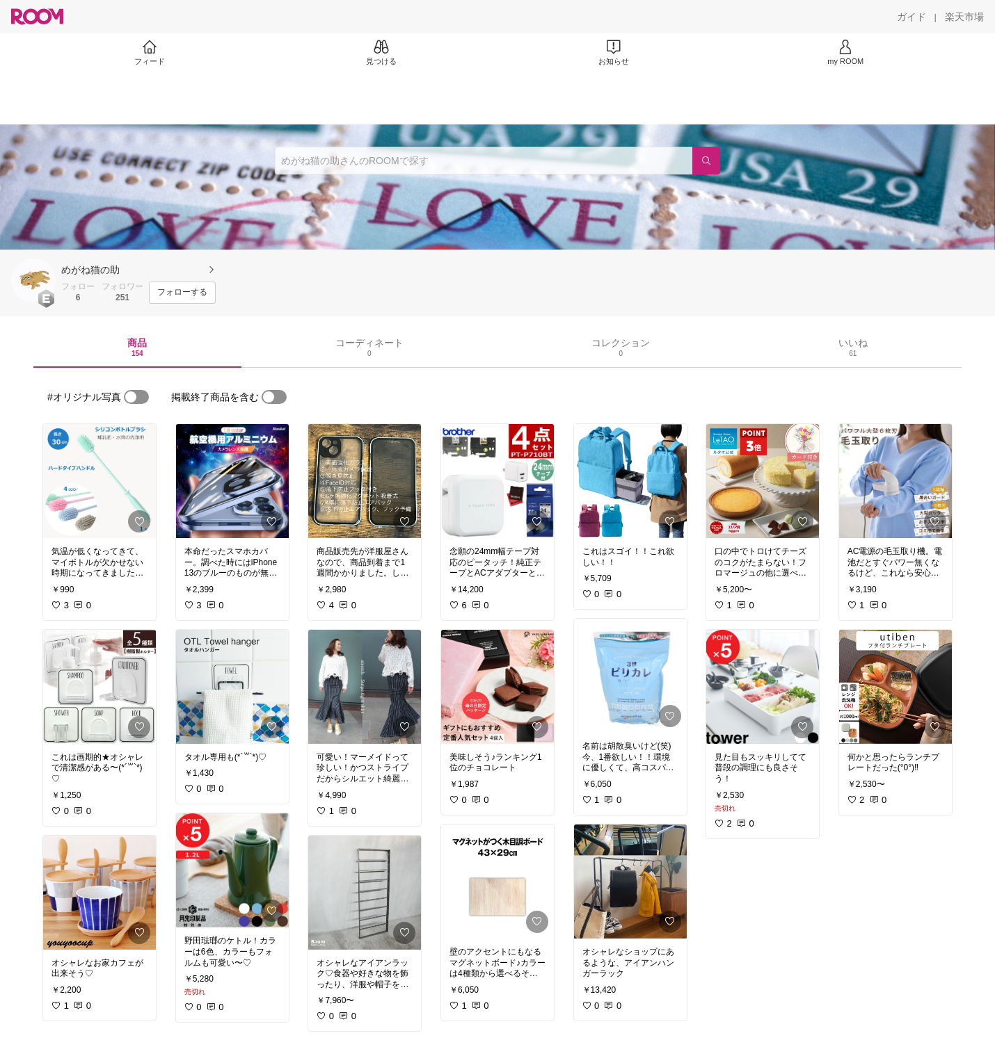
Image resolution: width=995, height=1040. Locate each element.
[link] (99, 481)
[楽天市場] (964, 16)
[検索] (706, 160)
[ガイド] (911, 16)
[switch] (136, 397)
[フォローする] (182, 293)
